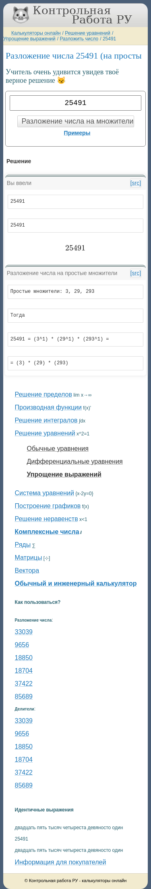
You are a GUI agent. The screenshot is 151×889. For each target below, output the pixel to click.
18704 (24, 670)
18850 (24, 657)
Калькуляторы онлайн (36, 33)
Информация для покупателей (60, 862)
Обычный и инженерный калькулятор (76, 583)
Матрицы (28, 557)
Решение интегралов (46, 420)
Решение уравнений (87, 33)
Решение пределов (43, 394)
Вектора (27, 570)
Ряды (23, 544)
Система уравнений (44, 493)
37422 (24, 683)
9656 (22, 644)
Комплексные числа (47, 531)
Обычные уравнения (58, 448)
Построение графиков (48, 505)
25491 (109, 39)
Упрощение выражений (29, 39)
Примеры (77, 133)
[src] (135, 183)
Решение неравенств (46, 518)
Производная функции (48, 407)
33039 (24, 631)
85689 (24, 696)
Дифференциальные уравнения (75, 461)
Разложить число (79, 39)
